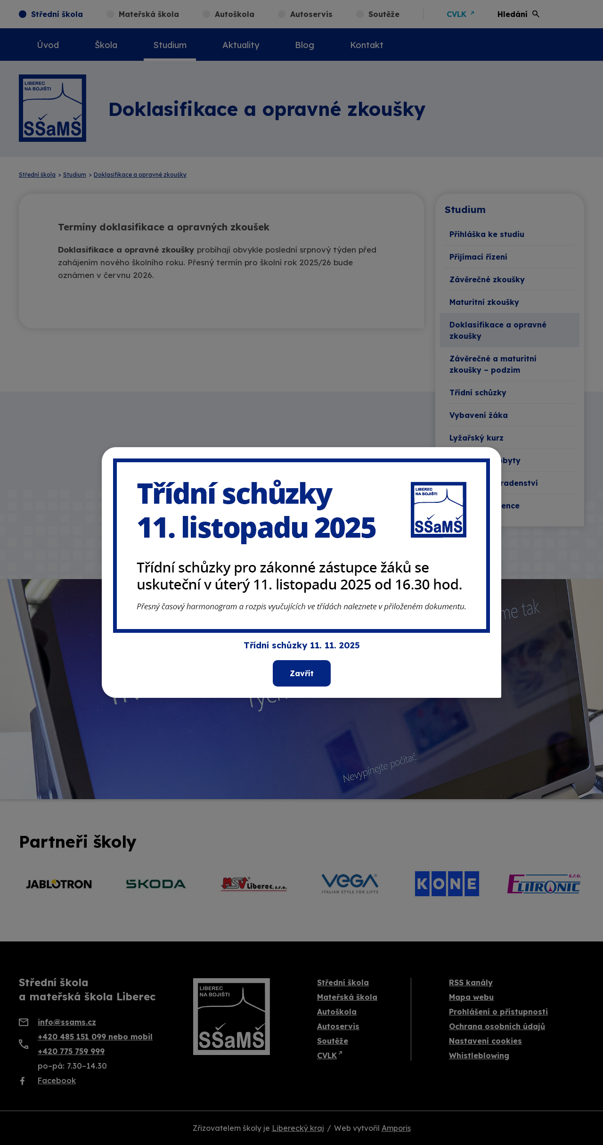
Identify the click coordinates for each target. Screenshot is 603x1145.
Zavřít (302, 673)
